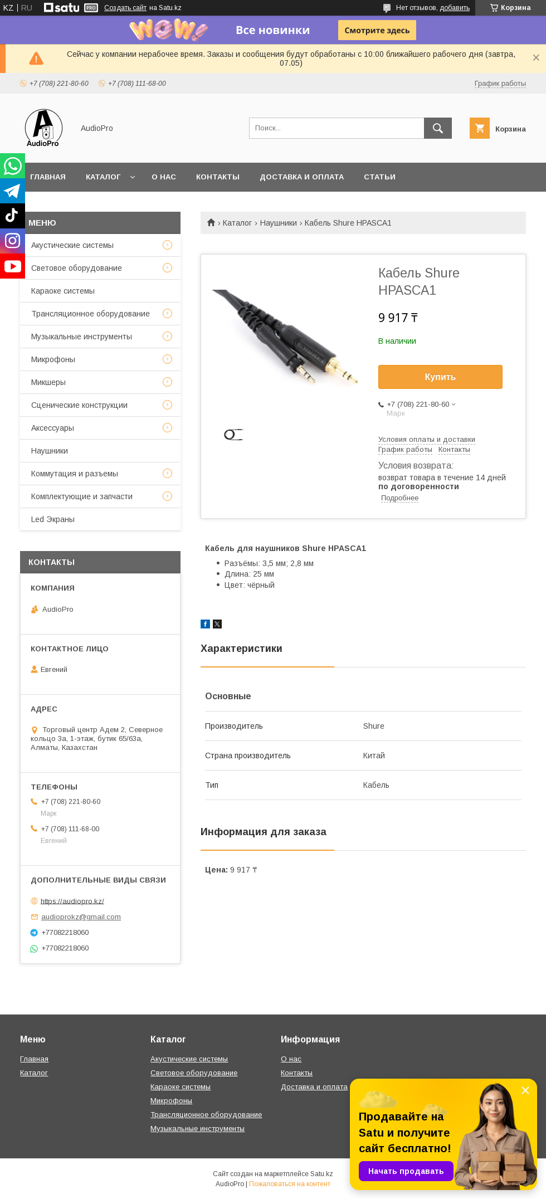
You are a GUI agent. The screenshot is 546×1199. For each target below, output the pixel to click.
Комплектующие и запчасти (82, 496)
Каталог (103, 177)
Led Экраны (53, 519)
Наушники (278, 222)
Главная (48, 177)
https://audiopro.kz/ (72, 900)
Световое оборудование (76, 268)
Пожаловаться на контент (289, 1184)
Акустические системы (72, 245)
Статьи (380, 177)
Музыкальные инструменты (81, 336)
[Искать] (438, 128)
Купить (440, 377)
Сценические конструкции (79, 405)
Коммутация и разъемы (74, 473)
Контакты (218, 177)
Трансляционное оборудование (90, 313)
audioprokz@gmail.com (81, 917)
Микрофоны (53, 359)
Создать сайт (125, 8)
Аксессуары (52, 427)
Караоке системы (63, 290)
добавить (455, 8)
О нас (164, 177)
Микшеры (48, 382)
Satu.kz (321, 1174)
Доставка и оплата (302, 177)
